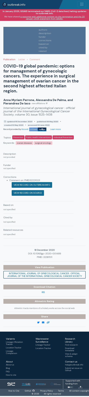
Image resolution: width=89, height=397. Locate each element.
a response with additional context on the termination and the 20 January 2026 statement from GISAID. (52, 17)
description (45, 33)
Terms (66, 391)
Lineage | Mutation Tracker (14, 343)
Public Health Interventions (38, 137)
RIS (43, 292)
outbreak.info (13, 4)
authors (43, 29)
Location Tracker (13, 348)
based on (44, 44)
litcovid (34, 129)
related (42, 51)
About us (10, 365)
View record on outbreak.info (32, 184)
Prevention (18, 137)
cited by (43, 47)
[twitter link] (39, 322)
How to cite (11, 375)
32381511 (47, 257)
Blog (8, 368)
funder (42, 36)
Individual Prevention (63, 137)
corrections (45, 40)
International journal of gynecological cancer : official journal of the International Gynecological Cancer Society (44, 275)
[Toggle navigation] (82, 4)
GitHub (34, 391)
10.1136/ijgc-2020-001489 (47, 253)
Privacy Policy (51, 391)
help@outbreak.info (74, 365)
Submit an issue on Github (73, 369)
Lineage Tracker (43, 345)
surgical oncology (43, 143)
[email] (44, 322)
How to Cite (19, 391)
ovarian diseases (24, 143)
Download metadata (69, 349)
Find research (71, 345)
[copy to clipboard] (49, 322)
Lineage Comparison (11, 352)
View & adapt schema (71, 355)
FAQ (8, 371)
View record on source (28, 192)
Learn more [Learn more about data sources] (55, 129)
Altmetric (41, 301)
